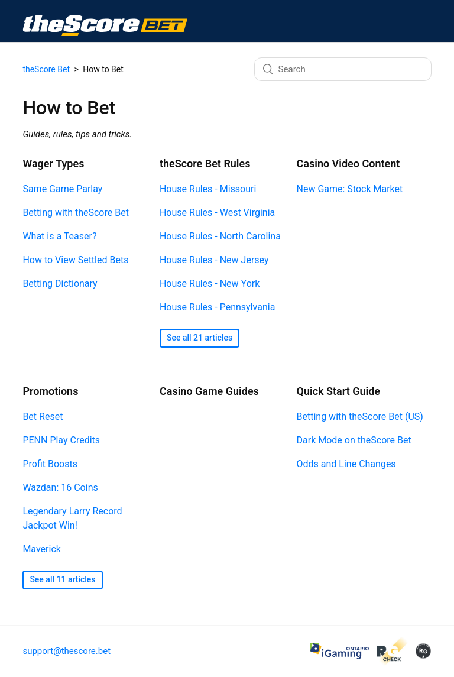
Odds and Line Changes (346, 463)
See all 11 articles (62, 579)
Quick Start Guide (338, 391)
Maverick (41, 549)
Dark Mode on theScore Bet (354, 440)
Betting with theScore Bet (75, 212)
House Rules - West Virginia (217, 212)
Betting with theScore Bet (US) (360, 416)
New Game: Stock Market (350, 189)
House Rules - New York (210, 283)
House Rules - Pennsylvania (217, 307)
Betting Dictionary (59, 283)
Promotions (50, 391)
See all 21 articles (199, 337)
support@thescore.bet (66, 651)
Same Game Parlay (62, 189)
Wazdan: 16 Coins (60, 487)
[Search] (343, 69)
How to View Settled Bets (75, 259)
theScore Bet (46, 69)
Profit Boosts (49, 463)
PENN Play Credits (61, 440)
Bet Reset (42, 416)
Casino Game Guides (209, 391)
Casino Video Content (348, 163)
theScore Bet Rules (205, 163)
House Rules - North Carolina (220, 236)
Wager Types (53, 163)
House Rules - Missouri (208, 189)
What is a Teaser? (59, 236)
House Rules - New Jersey (214, 259)
